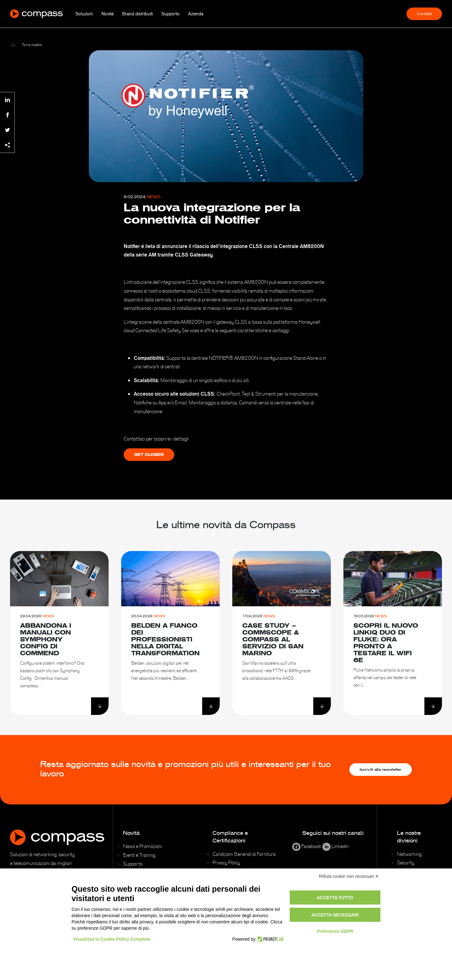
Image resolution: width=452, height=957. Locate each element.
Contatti (424, 14)
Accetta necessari (335, 914)
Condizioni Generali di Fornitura (244, 854)
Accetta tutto (335, 897)
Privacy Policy (226, 862)
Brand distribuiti (137, 14)
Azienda (195, 14)
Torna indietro (26, 44)
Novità (107, 14)
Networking (409, 854)
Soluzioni (84, 14)
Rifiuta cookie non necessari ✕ (349, 876)
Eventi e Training (139, 855)
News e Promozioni (142, 846)
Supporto (170, 14)
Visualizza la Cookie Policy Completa (111, 939)
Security (405, 862)
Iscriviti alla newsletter (380, 769)
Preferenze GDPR (335, 931)
